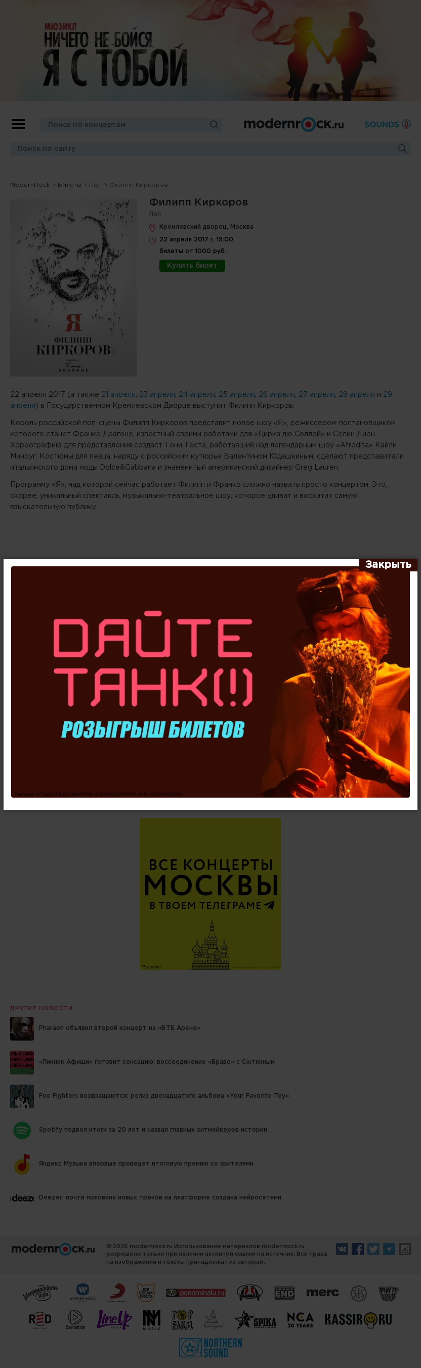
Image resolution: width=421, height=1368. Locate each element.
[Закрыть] (388, 565)
